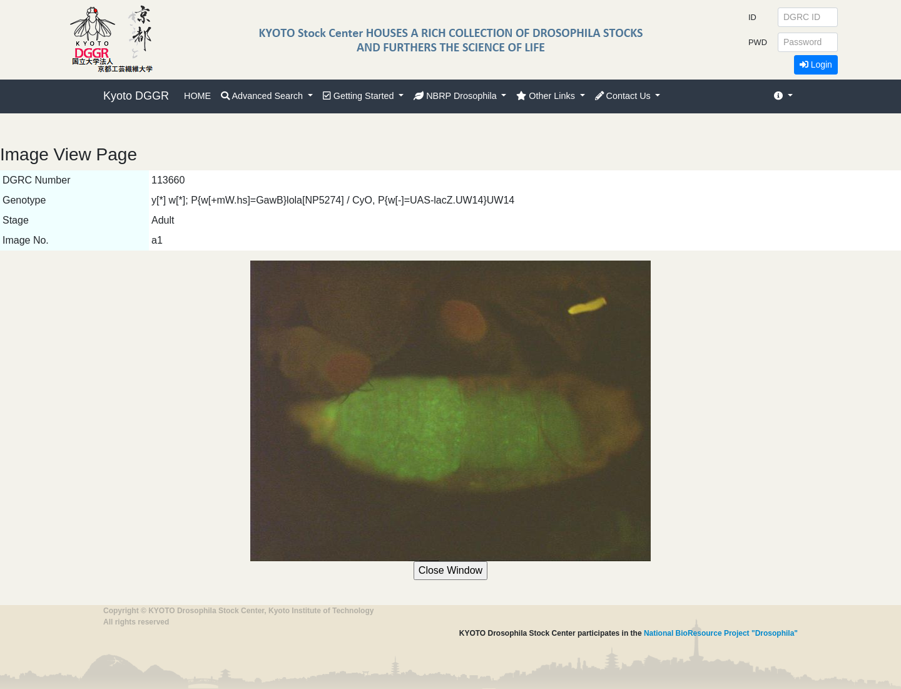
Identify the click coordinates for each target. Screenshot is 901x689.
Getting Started (360, 96)
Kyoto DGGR (136, 96)
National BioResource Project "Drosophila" (721, 633)
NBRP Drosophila (456, 96)
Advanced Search (263, 96)
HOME (197, 96)
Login (816, 65)
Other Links (547, 96)
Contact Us (624, 96)
